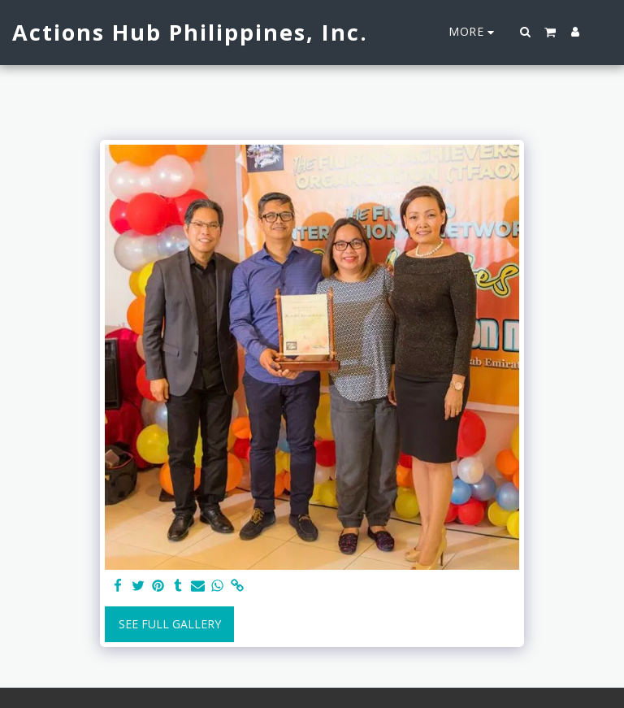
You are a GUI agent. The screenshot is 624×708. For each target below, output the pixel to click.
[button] (525, 31)
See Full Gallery (170, 624)
